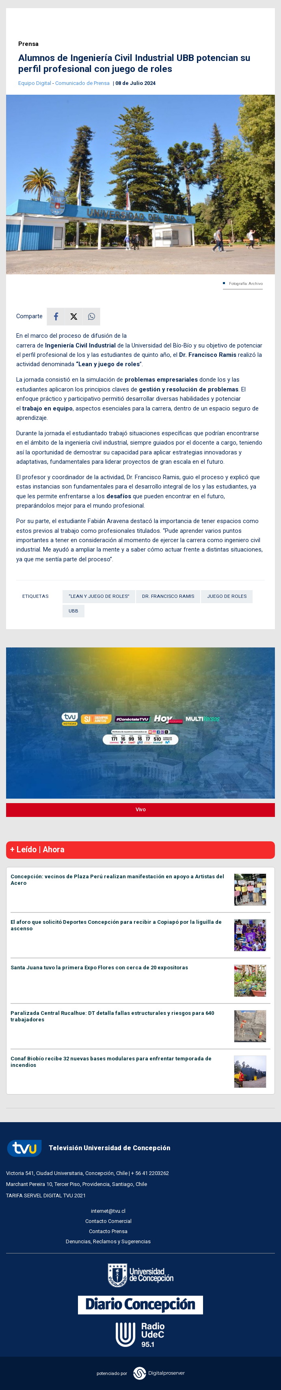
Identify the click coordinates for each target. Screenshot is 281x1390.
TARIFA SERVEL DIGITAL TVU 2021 (46, 1195)
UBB (73, 611)
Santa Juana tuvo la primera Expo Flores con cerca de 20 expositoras (99, 967)
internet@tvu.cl (108, 1211)
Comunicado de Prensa (83, 83)
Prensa (28, 44)
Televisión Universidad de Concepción (88, 1148)
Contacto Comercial (108, 1221)
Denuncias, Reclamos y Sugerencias (108, 1241)
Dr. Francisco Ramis (168, 596)
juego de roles (226, 596)
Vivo (141, 809)
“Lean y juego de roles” (99, 596)
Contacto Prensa (108, 1231)
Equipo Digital (35, 83)
